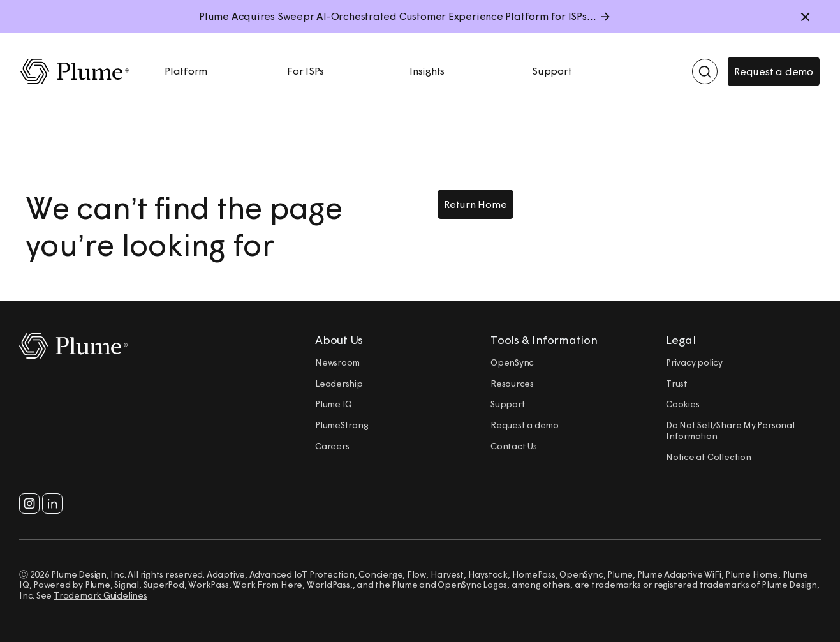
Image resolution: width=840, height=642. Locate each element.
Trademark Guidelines (100, 595)
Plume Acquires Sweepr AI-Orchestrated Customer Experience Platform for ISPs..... (400, 16)
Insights (427, 70)
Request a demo (773, 71)
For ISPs (305, 70)
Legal (681, 340)
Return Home (475, 204)
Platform (186, 70)
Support (552, 70)
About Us (339, 340)
